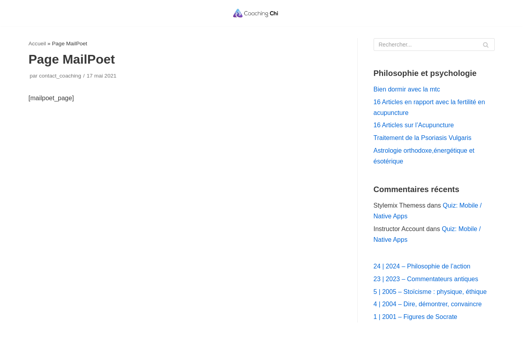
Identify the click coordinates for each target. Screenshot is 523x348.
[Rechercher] (434, 44)
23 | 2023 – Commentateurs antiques (426, 279)
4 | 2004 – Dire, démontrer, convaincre (428, 304)
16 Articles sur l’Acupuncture (414, 125)
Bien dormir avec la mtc (407, 89)
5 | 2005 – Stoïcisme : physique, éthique (430, 291)
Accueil (37, 44)
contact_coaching (60, 76)
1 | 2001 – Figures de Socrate (416, 316)
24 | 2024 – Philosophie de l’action (422, 266)
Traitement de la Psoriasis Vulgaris (423, 137)
